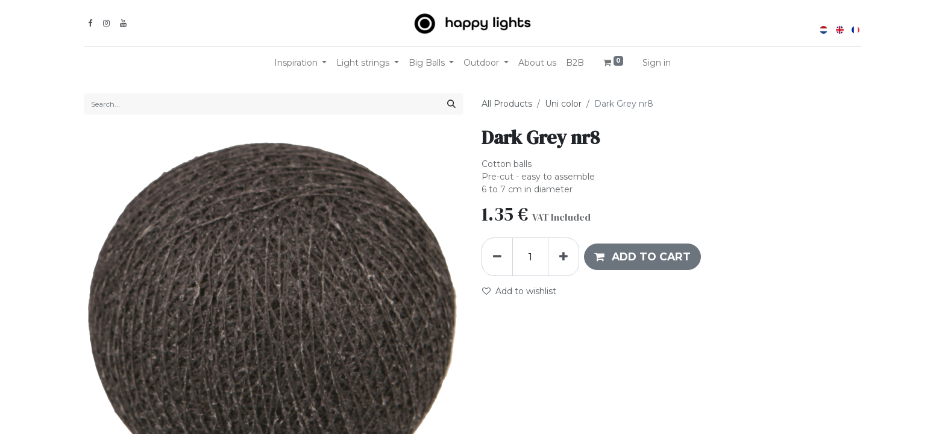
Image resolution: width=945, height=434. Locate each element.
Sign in (656, 62)
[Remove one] (497, 256)
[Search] (451, 104)
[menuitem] (537, 63)
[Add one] (563, 256)
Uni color (563, 103)
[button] (642, 257)
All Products (507, 103)
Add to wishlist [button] (519, 291)
